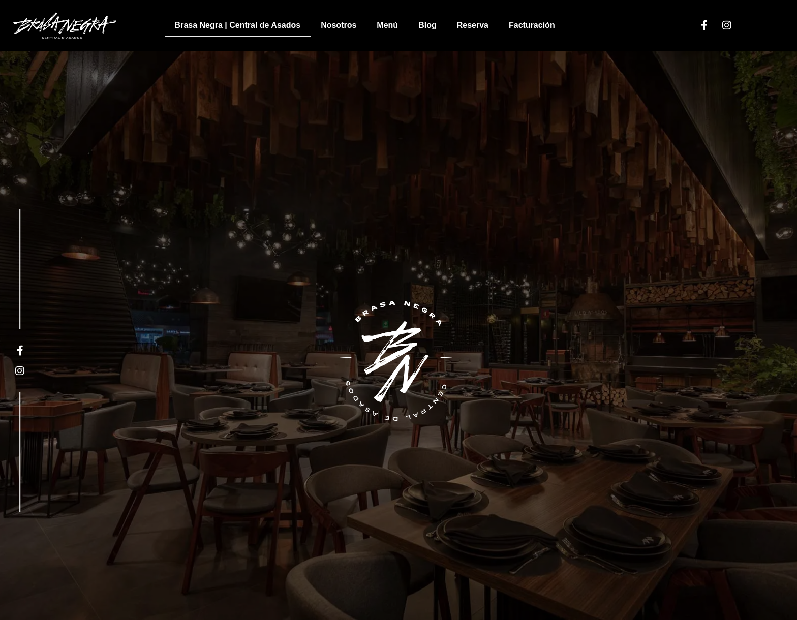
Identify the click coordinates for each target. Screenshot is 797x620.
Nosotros (338, 25)
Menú (387, 25)
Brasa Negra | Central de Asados (238, 25)
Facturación (532, 25)
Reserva (472, 25)
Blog (427, 25)
